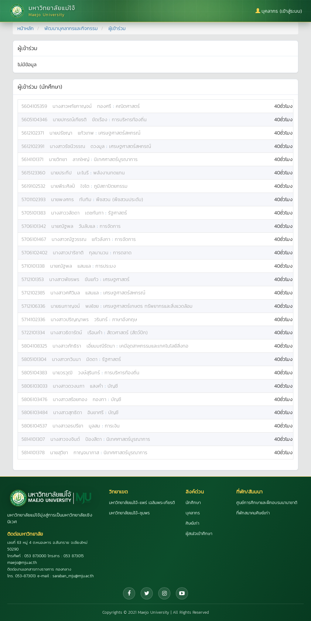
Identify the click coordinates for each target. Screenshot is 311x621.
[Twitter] (147, 593)
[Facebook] (129, 593)
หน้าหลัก (25, 28)
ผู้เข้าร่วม (117, 28)
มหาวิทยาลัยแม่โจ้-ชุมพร (129, 513)
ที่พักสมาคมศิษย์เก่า (253, 513)
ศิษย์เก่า (192, 523)
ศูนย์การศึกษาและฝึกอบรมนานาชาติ (266, 502)
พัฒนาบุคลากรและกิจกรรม (71, 28)
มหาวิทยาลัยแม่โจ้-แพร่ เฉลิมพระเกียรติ (142, 502)
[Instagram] (164, 593)
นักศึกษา (193, 502)
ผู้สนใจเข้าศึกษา (199, 533)
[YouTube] (182, 593)
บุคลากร (193, 513)
